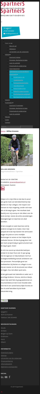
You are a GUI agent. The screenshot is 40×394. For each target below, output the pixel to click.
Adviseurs (12, 49)
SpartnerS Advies (14, 57)
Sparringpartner (14, 69)
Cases (7, 120)
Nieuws (7, 117)
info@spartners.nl (11, 33)
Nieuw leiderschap (20, 88)
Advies (8, 54)
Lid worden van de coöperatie (19, 52)
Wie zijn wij (13, 46)
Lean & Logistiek (14, 63)
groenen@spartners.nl (17, 182)
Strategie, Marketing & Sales (18, 60)
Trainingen (9, 103)
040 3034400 (9, 31)
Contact (7, 122)
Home (3, 131)
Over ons (8, 43)
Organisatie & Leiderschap (17, 66)
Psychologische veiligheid (22, 94)
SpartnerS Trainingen (16, 105)
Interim (7, 100)
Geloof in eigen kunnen (21, 91)
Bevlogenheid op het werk (22, 97)
